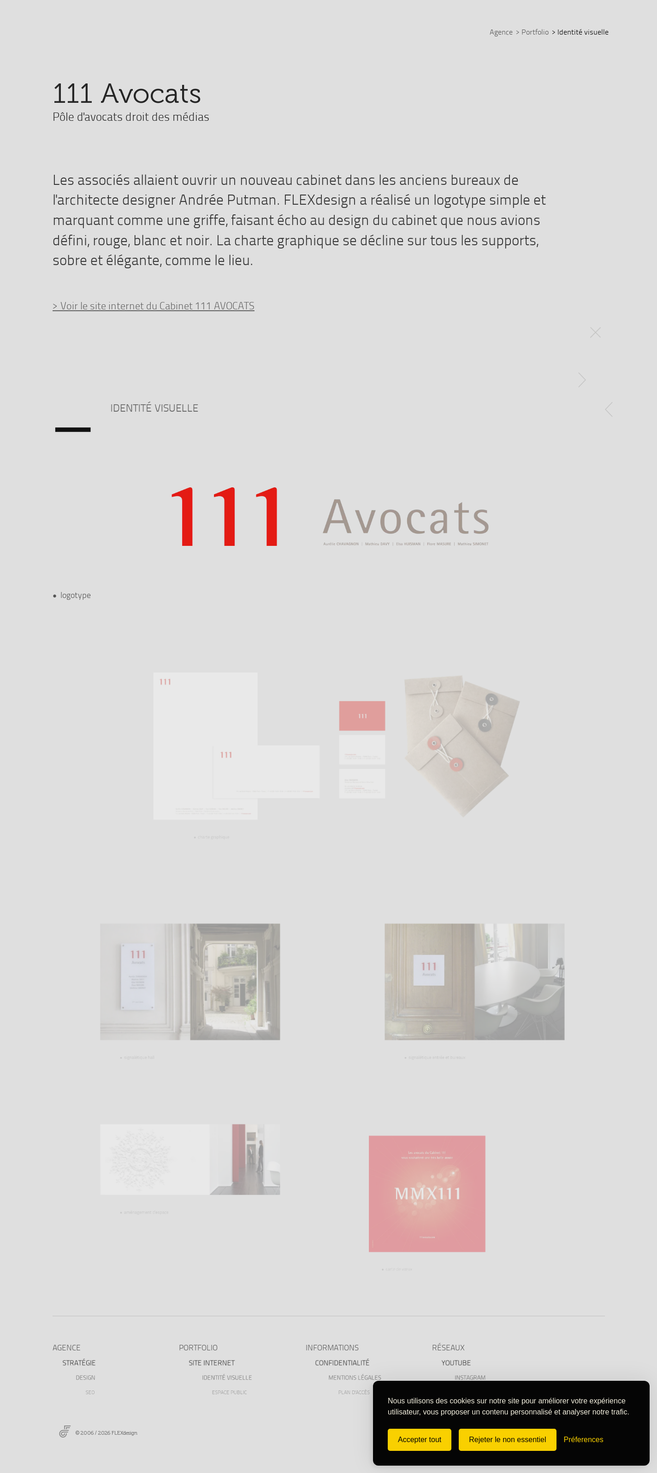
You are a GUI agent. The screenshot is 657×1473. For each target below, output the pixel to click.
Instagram (475, 1377)
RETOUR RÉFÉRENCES (596, 327)
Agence (501, 32)
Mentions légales (359, 1377)
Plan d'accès (357, 1392)
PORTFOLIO (198, 1347)
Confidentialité (343, 1362)
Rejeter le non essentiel (507, 1439)
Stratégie (80, 1362)
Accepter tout (419, 1439)
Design (91, 1377)
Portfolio (532, 32)
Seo (94, 1392)
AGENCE (67, 1347)
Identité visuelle (231, 1377)
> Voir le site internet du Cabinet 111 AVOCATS (154, 305)
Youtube (458, 1362)
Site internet (212, 1362)
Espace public (233, 1392)
